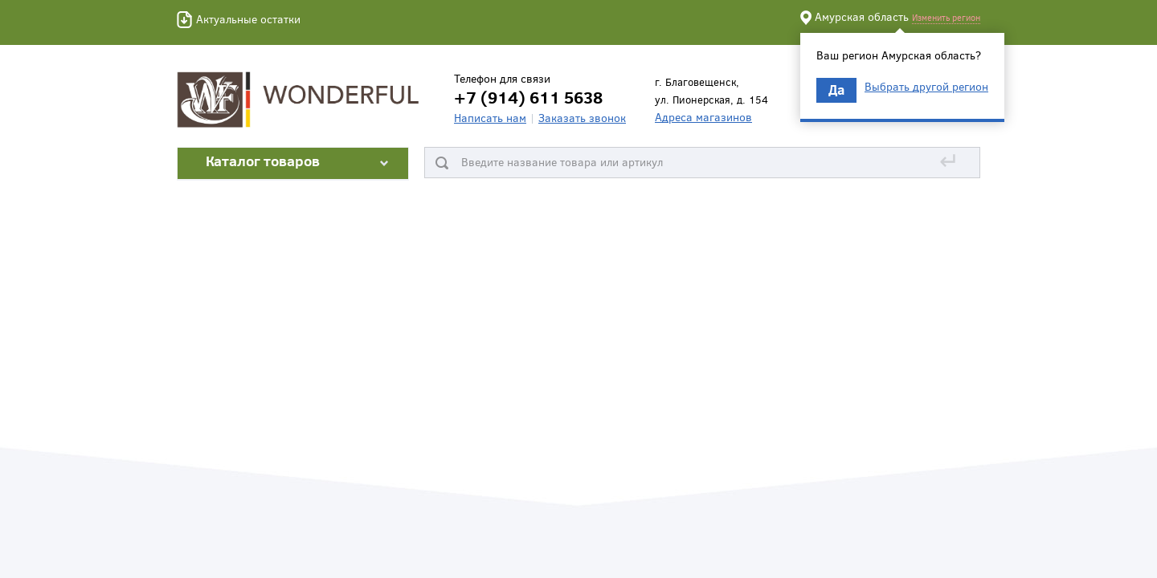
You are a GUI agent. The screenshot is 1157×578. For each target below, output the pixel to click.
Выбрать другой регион (926, 86)
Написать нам (490, 117)
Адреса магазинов (703, 116)
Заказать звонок (582, 117)
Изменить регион (946, 17)
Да (836, 89)
